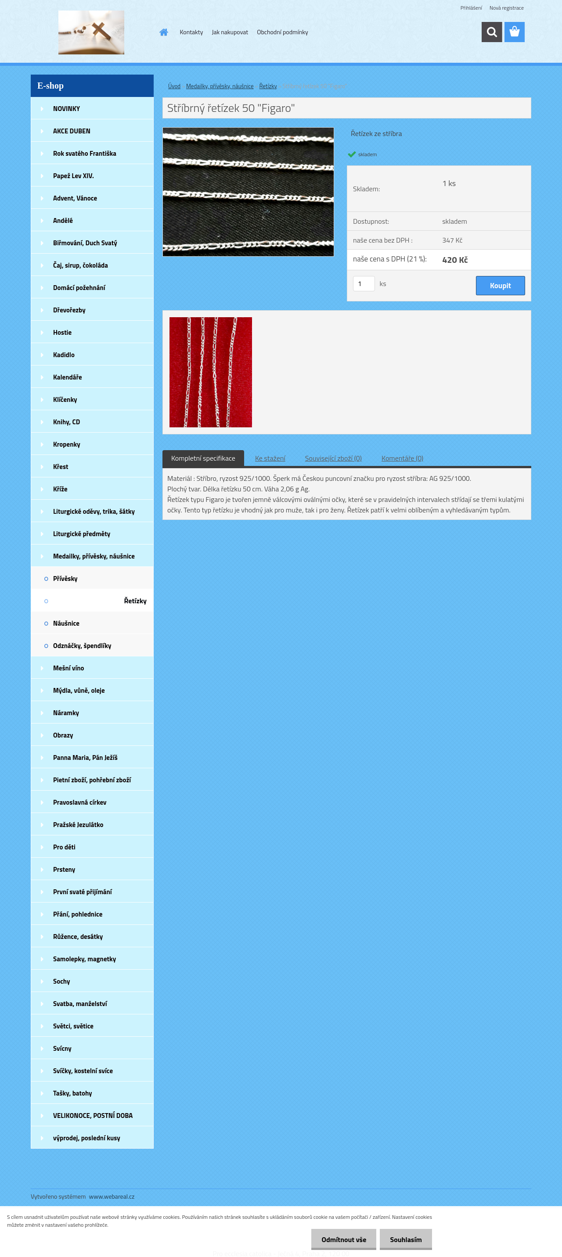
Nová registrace (507, 8)
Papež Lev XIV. (73, 176)
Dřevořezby (69, 310)
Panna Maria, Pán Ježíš (85, 757)
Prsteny (64, 869)
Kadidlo (64, 355)
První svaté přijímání (82, 892)
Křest (60, 467)
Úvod (174, 86)
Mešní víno (68, 668)
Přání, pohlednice (77, 914)
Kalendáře (67, 377)
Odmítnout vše (341, 1239)
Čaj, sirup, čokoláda (80, 265)
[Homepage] (163, 32)
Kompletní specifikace (203, 458)
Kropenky (66, 444)
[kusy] (364, 283)
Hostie (62, 332)
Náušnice (66, 623)
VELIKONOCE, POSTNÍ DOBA (93, 1115)
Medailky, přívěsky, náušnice (94, 556)
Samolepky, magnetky (84, 959)
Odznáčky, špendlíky (82, 646)
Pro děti (64, 847)
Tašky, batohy (72, 1093)
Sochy (61, 981)
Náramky (66, 713)
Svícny (62, 1048)
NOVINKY (66, 109)
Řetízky (135, 600)
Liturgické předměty (81, 534)
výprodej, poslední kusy (86, 1138)
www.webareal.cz (112, 1196)
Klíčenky (65, 399)
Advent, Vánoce (75, 198)
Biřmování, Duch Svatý (85, 243)
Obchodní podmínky (282, 31)
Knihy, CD (66, 422)
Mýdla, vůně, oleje (79, 690)
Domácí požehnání (79, 288)
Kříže (60, 489)
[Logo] (91, 32)
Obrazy (63, 735)
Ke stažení (270, 458)
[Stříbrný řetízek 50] (248, 131)
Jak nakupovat (230, 31)
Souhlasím (405, 1239)
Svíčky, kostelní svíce (83, 1071)
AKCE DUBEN (71, 131)
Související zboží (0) (333, 458)
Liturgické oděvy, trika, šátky (94, 511)
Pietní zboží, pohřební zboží (92, 780)
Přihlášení (471, 8)
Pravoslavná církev (80, 802)
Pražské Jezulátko (78, 825)
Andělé (63, 220)
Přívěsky (65, 578)
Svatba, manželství (80, 1004)
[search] (492, 32)
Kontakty (191, 31)
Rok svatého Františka (84, 153)
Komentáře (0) (402, 458)
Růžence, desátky (78, 936)
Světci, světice (73, 1026)
